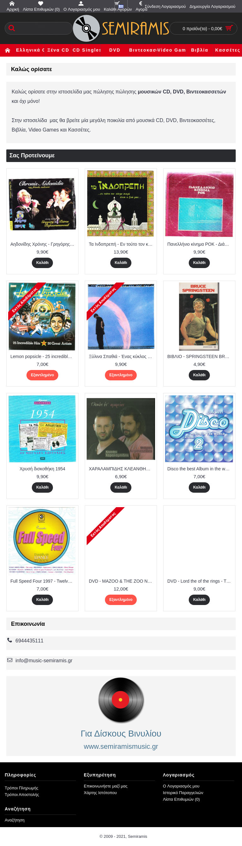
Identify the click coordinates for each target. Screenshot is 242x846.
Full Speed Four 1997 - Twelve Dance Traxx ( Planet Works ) (43, 581)
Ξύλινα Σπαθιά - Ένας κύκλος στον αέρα (122, 356)
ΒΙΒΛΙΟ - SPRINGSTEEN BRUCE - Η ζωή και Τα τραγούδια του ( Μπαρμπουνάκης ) (200, 356)
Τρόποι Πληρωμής (21, 788)
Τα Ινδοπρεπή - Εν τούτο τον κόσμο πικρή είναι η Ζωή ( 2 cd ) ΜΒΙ (122, 244)
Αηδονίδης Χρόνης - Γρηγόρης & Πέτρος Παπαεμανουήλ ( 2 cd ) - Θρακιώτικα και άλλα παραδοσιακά (43, 244)
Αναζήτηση (15, 820)
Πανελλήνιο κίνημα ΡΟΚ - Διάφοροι (200, 244)
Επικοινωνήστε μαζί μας (105, 786)
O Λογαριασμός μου (181, 786)
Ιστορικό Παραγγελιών (183, 792)
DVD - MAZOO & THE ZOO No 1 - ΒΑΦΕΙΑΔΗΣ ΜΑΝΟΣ (122, 581)
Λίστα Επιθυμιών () (181, 799)
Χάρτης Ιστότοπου (100, 792)
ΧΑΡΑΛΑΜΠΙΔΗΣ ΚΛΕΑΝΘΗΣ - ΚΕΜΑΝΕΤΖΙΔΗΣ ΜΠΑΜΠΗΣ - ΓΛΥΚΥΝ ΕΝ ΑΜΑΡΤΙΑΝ (122, 468)
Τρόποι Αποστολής (22, 794)
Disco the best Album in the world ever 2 (200, 468)
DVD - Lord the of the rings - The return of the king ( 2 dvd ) (200, 581)
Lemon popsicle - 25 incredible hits (43, 356)
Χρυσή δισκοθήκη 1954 (42, 468)
